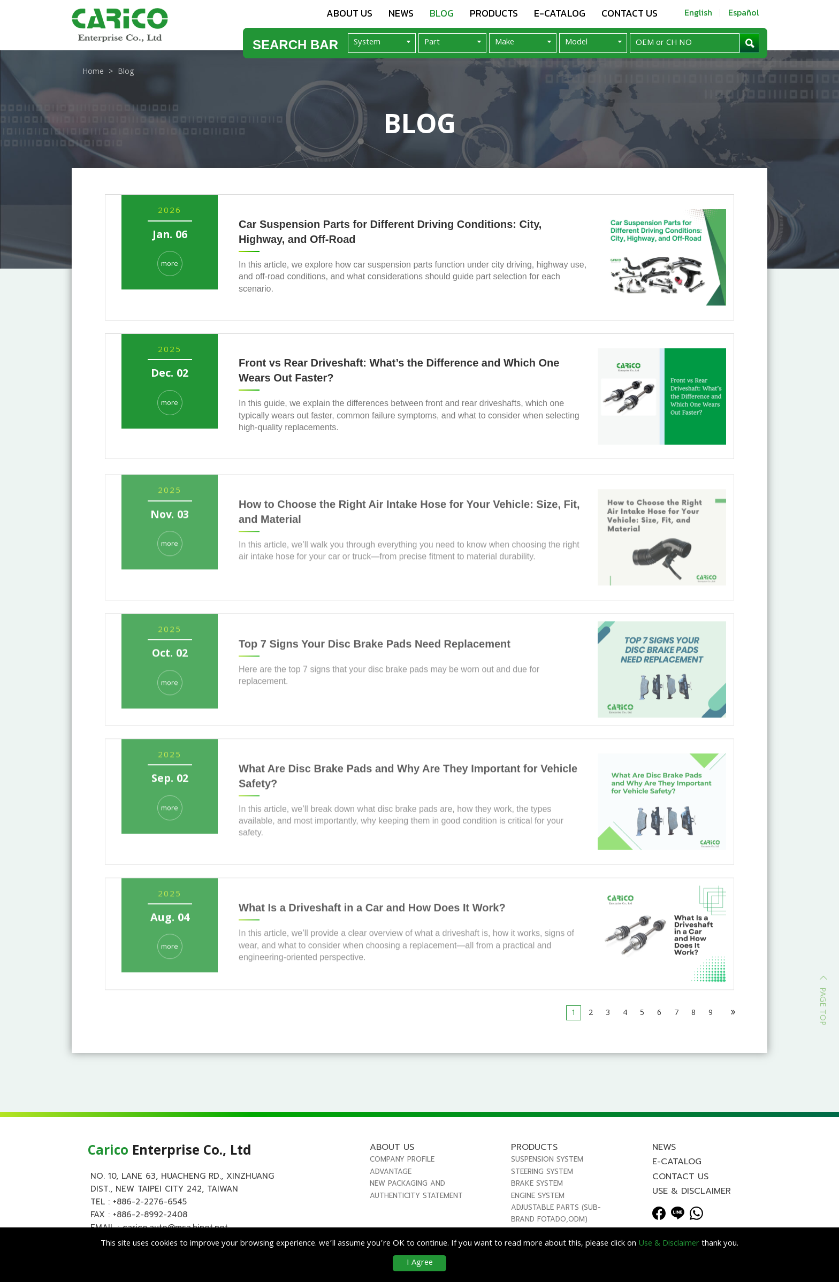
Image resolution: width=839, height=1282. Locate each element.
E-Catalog (559, 13)
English (698, 12)
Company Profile (402, 1159)
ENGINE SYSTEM (538, 1196)
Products (494, 13)
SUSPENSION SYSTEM (547, 1159)
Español (743, 12)
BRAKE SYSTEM (537, 1183)
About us (349, 13)
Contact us (629, 13)
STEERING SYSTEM (542, 1171)
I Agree (420, 1263)
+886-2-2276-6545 (150, 1202)
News (401, 13)
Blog (442, 13)
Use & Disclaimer (691, 1191)
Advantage (390, 1171)
